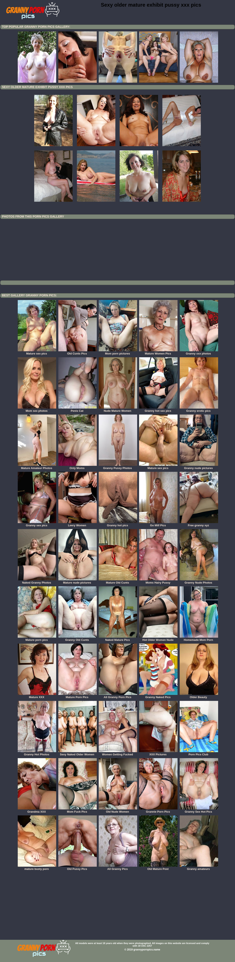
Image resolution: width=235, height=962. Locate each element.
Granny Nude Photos (199, 581)
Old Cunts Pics (77, 352)
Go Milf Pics (158, 524)
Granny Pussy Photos (118, 467)
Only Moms (77, 467)
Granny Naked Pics (158, 696)
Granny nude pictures (199, 467)
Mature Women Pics (158, 352)
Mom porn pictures (118, 352)
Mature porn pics (37, 638)
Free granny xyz (199, 524)
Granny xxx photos (199, 352)
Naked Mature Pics (118, 638)
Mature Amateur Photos (37, 467)
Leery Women (77, 524)
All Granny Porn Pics (118, 696)
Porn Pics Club (199, 753)
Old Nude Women (118, 810)
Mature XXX (37, 696)
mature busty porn (37, 868)
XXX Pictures (158, 753)
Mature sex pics (37, 352)
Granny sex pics (37, 524)
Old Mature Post (158, 868)
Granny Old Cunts (77, 638)
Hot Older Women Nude (158, 638)
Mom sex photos (37, 409)
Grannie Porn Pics (158, 810)
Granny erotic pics (199, 409)
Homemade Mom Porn (199, 638)
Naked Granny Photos (37, 581)
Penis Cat (77, 409)
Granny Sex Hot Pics (199, 810)
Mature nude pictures (77, 581)
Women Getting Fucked (118, 753)
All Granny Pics (118, 868)
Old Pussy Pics (77, 868)
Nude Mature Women (118, 409)
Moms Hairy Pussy (158, 581)
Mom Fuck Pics (77, 810)
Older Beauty (199, 696)
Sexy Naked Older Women (77, 753)
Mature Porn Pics (77, 696)
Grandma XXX (37, 810)
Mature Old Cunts (118, 581)
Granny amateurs (199, 868)
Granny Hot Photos (37, 753)
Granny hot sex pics (158, 409)
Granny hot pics (118, 524)
